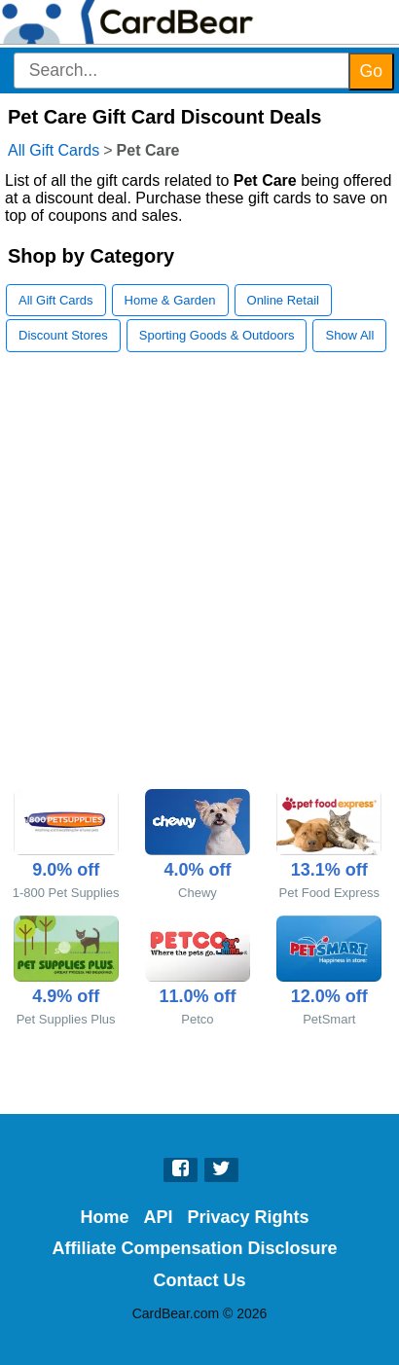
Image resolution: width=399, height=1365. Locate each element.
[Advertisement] (199, 579)
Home (104, 1217)
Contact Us (199, 1280)
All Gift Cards (53, 150)
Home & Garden (170, 300)
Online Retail (283, 300)
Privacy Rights (247, 1217)
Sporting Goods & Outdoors (217, 335)
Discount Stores (63, 335)
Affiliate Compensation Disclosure (194, 1248)
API (157, 1217)
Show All (349, 335)
